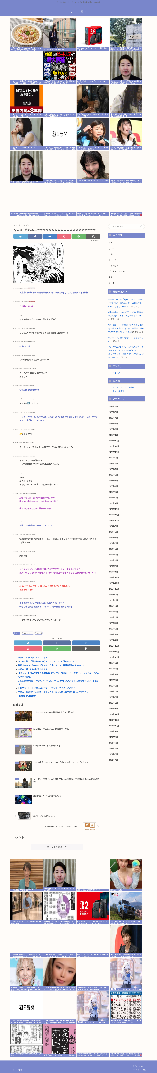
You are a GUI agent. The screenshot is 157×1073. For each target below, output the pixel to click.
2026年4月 (113, 418)
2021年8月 (113, 737)
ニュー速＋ (113, 266)
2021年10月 (114, 726)
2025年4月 (113, 486)
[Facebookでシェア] (35, 236)
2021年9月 (113, 731)
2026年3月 (113, 424)
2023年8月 (113, 600)
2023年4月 (113, 623)
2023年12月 (114, 577)
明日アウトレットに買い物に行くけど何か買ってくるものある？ (46, 688)
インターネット (27, 633)
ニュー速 (112, 260)
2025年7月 (113, 469)
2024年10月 (114, 520)
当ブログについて (139, 1066)
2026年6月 (113, 406)
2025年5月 (113, 481)
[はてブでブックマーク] (50, 236)
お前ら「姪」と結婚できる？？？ (33, 669)
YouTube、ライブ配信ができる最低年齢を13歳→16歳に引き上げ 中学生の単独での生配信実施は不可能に (126, 328)
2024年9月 (113, 526)
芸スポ (111, 283)
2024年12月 (114, 509)
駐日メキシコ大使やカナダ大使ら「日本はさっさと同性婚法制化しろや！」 (51, 665)
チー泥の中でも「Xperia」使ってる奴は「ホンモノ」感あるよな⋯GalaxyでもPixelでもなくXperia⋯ (125, 303)
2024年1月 (113, 572)
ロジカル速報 (118, 391)
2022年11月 (114, 652)
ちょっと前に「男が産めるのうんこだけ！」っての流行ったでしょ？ (48, 661)
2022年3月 (113, 697)
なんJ (111, 254)
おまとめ (116, 373)
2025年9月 (113, 458)
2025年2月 (113, 498)
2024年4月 (113, 555)
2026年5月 (113, 412)
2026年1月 (113, 435)
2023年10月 (114, 589)
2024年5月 (113, 549)
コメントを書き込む (57, 847)
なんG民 (38, 633)
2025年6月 (113, 475)
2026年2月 (113, 429)
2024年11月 (114, 515)
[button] (93, 236)
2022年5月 (113, 686)
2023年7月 (113, 606)
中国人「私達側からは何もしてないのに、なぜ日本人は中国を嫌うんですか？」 (53, 692)
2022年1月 (113, 708)
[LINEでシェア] (79, 236)
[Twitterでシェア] (21, 236)
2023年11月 (114, 583)
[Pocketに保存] (64, 236)
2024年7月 (113, 538)
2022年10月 (114, 657)
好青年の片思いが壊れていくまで (33, 658)
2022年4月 (113, 691)
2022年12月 (114, 646)
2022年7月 (113, 674)
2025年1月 (113, 503)
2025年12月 (114, 441)
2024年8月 (113, 532)
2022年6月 (113, 680)
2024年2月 (113, 566)
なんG (16, 633)
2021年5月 (113, 754)
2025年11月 (114, 446)
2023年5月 (113, 617)
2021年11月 (114, 720)
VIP (110, 243)
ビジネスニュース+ (117, 271)
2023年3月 (113, 629)
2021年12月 (114, 714)
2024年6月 (113, 543)
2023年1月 (113, 640)
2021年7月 (113, 743)
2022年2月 (113, 703)
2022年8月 (113, 669)
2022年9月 (113, 663)
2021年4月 (113, 760)
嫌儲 (111, 277)
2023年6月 (113, 612)
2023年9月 (113, 595)
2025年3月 (113, 492)
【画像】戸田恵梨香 (27, 696)
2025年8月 (113, 463)
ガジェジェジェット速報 (123, 387)
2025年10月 (114, 452)
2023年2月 (113, 634)
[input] (126, 226)
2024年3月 (113, 560)
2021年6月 (113, 748)
